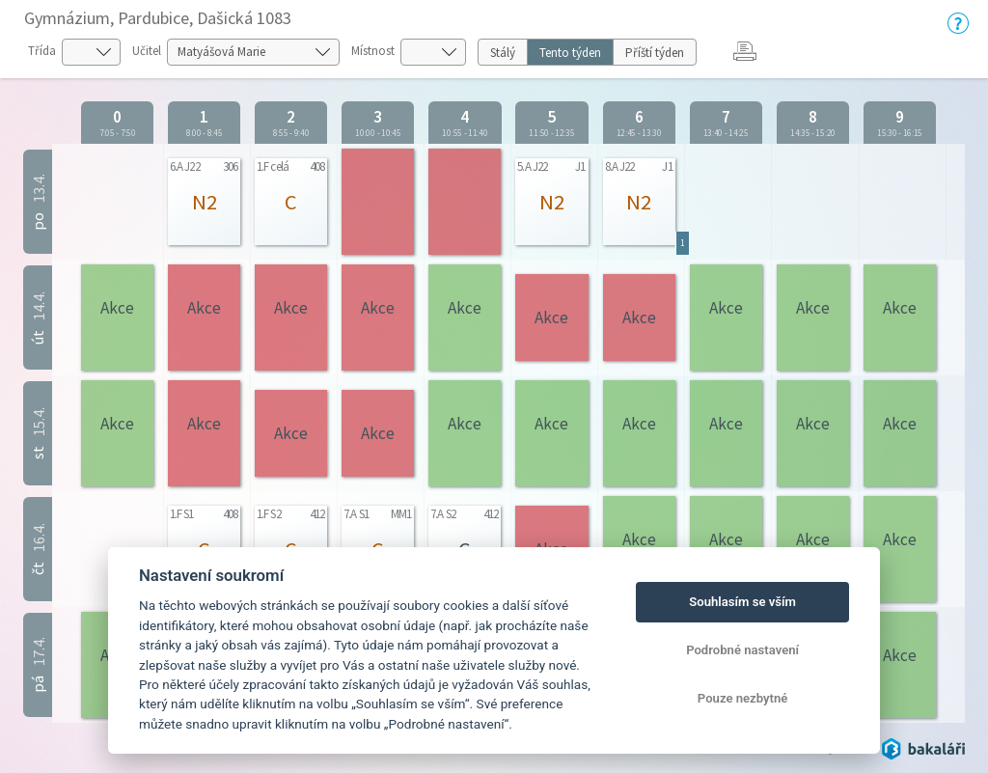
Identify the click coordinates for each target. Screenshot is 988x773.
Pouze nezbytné (743, 698)
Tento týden (570, 52)
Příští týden (654, 52)
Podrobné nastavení (742, 650)
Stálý (502, 52)
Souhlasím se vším (742, 601)
